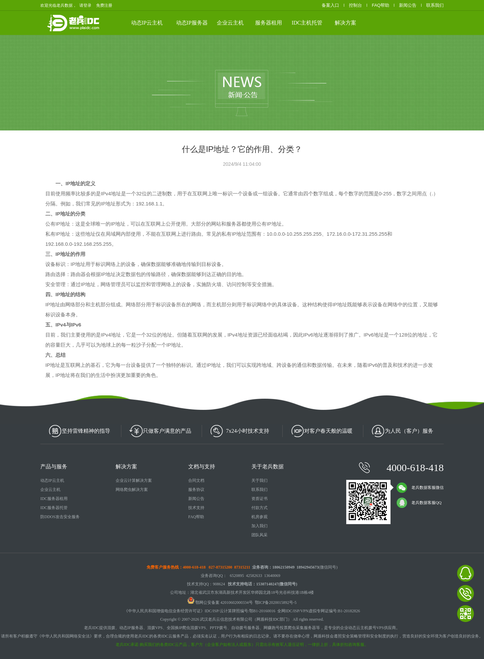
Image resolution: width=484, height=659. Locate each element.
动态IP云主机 (147, 23)
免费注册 (104, 5)
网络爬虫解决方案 (132, 489)
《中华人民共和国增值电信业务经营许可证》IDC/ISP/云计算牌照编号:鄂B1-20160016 (199, 611)
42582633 (254, 575)
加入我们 (259, 526)
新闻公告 (407, 5)
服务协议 (196, 489)
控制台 (355, 5)
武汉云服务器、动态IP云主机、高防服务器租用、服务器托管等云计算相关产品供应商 (110, 22)
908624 (219, 584)
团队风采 (259, 535)
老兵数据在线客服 (465, 573)
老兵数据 (86, 23)
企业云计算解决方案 (134, 480)
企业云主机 (230, 23)
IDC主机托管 (307, 23)
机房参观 (259, 516)
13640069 (272, 575)
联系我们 (435, 5)
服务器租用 (268, 23)
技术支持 (196, 507)
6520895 (237, 575)
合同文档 (196, 480)
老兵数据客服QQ (419, 502)
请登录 (85, 5)
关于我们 (259, 480)
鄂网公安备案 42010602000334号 (220, 602)
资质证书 (259, 498)
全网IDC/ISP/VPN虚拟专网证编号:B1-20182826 (318, 611)
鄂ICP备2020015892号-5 (276, 602)
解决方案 (345, 23)
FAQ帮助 (380, 5)
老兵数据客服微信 (420, 487)
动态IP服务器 (192, 23)
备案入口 (330, 5)
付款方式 (259, 507)
